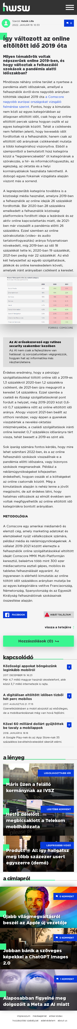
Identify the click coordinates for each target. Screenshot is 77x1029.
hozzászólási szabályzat (25, 1020)
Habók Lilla (27, 21)
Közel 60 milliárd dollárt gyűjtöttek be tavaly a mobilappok (33, 726)
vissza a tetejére (58, 627)
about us (62, 1020)
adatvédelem (48, 1020)
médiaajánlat (40, 1016)
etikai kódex (55, 1016)
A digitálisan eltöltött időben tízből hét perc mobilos (33, 697)
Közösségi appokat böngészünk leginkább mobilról (30, 668)
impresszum (23, 1016)
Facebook (15, 615)
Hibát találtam (58, 614)
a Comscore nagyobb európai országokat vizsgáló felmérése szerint (33, 101)
